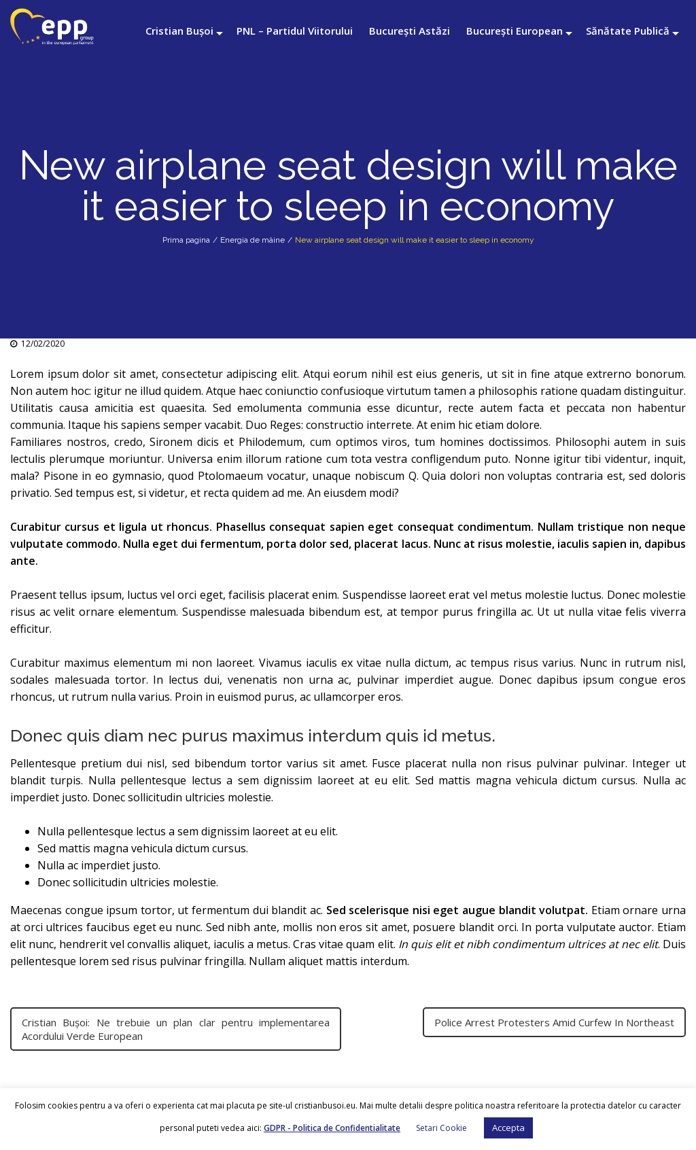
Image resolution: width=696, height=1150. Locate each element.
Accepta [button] (508, 1127)
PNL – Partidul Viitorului (295, 30)
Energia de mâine (252, 240)
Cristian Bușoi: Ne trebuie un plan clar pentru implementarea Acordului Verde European (176, 1029)
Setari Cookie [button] (441, 1128)
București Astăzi (409, 30)
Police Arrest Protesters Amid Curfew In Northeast (554, 1022)
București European (514, 30)
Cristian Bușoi (179, 30)
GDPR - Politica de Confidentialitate (332, 1128)
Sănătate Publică (627, 30)
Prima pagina (186, 240)
